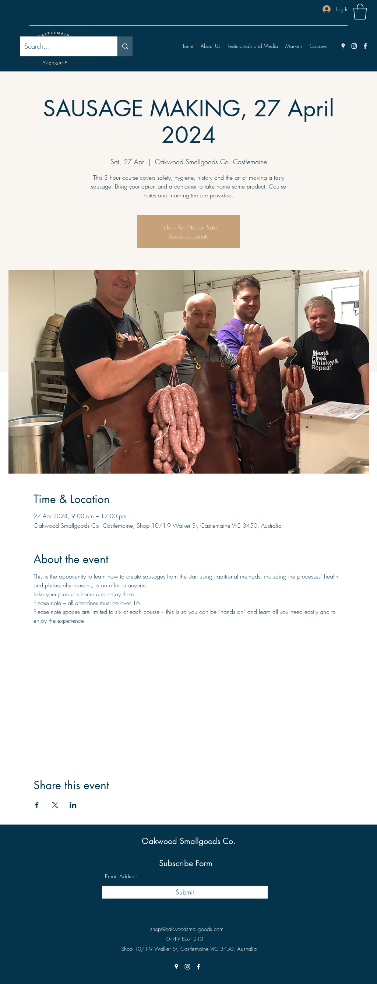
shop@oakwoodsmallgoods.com (186, 929)
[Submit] (185, 892)
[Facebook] (365, 46)
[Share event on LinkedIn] (73, 805)
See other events (188, 236)
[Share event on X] (55, 805)
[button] (360, 12)
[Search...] (63, 46)
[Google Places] (343, 46)
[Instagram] (354, 46)
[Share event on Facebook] (37, 805)
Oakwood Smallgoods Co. (189, 841)
